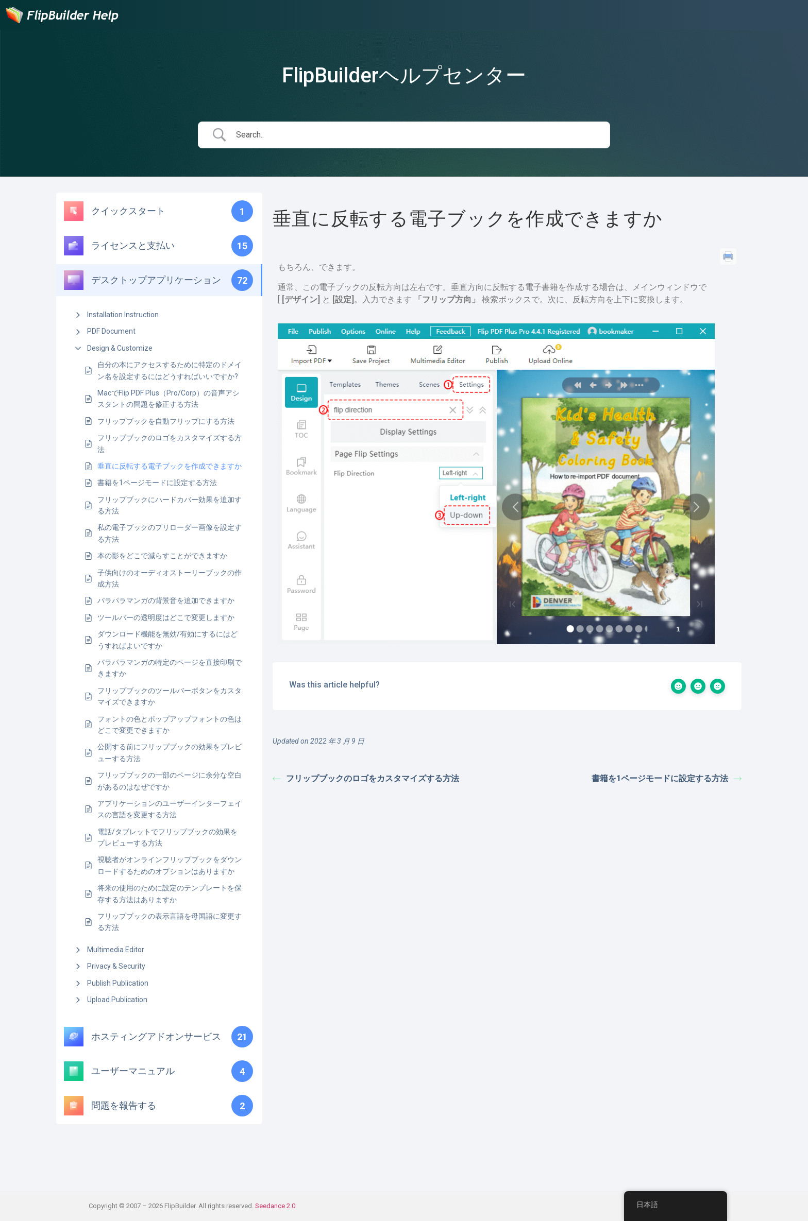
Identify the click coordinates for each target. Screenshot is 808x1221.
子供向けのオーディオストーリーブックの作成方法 (169, 578)
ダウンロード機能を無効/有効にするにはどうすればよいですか (167, 639)
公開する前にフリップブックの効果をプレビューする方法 (169, 752)
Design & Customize (120, 348)
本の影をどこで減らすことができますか (162, 556)
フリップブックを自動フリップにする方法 (165, 421)
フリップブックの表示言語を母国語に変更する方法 (169, 922)
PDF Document (111, 331)
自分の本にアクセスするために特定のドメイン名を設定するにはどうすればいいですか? (169, 370)
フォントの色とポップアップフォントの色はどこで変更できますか (169, 724)
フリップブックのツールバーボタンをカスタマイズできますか (169, 696)
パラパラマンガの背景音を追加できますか (165, 600)
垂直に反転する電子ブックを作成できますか (169, 466)
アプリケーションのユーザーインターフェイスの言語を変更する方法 (169, 809)
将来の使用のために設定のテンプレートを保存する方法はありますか (169, 893)
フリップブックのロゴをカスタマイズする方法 (169, 443)
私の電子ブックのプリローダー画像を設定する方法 (169, 533)
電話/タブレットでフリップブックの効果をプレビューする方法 (167, 837)
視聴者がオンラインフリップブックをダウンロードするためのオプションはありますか (169, 865)
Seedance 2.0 (275, 1206)
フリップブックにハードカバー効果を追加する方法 (169, 505)
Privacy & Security (116, 966)
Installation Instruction (123, 315)
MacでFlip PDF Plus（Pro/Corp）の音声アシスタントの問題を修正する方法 (168, 398)
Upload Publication (117, 999)
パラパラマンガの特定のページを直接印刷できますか (169, 668)
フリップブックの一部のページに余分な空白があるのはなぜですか (169, 780)
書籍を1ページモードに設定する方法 (157, 482)
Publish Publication (117, 983)
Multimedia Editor (115, 949)
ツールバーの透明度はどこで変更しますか (165, 617)
